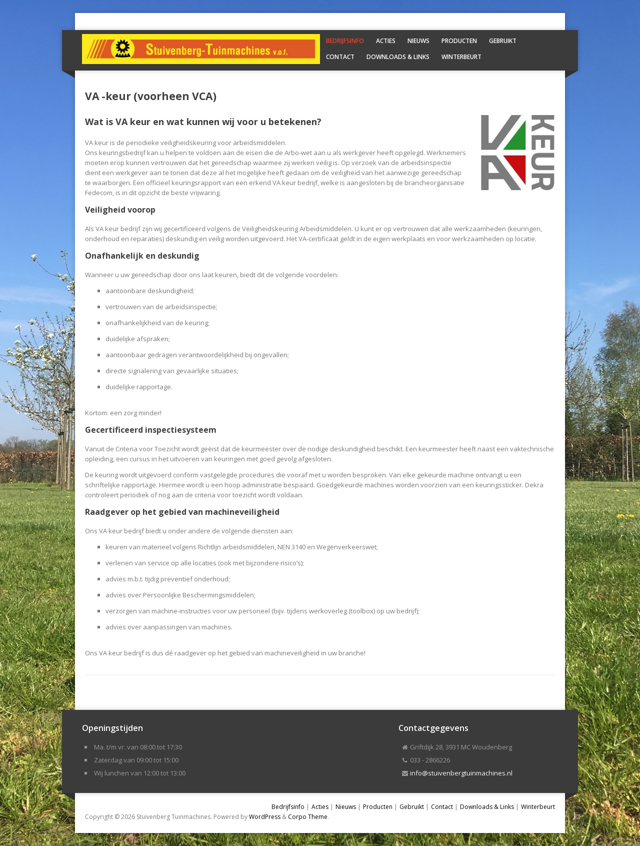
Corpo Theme (308, 816)
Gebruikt (502, 41)
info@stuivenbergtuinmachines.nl (461, 772)
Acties (386, 41)
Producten (459, 41)
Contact (340, 57)
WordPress (264, 816)
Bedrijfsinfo (345, 41)
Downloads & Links (398, 57)
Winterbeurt (462, 57)
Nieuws (419, 41)
